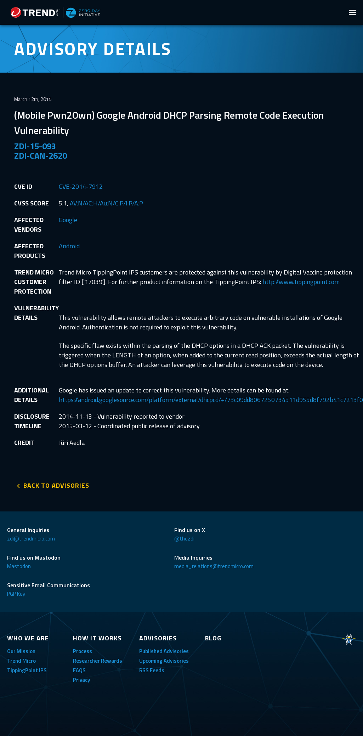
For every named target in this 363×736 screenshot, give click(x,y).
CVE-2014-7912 (81, 186)
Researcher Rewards (97, 661)
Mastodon (19, 566)
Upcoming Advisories (164, 661)
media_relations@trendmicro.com (214, 566)
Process (82, 651)
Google (68, 220)
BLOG (213, 638)
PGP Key (16, 594)
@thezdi (184, 538)
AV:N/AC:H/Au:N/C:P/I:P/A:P (106, 203)
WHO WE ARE (28, 638)
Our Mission (21, 651)
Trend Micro (21, 661)
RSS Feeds (151, 670)
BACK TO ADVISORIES (56, 485)
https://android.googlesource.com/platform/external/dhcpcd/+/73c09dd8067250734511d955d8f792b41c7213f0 (211, 399)
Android (69, 246)
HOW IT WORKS (97, 638)
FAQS (79, 670)
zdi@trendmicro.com (31, 538)
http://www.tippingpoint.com (301, 282)
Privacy (81, 680)
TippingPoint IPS (27, 670)
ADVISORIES (158, 638)
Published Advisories (164, 651)
